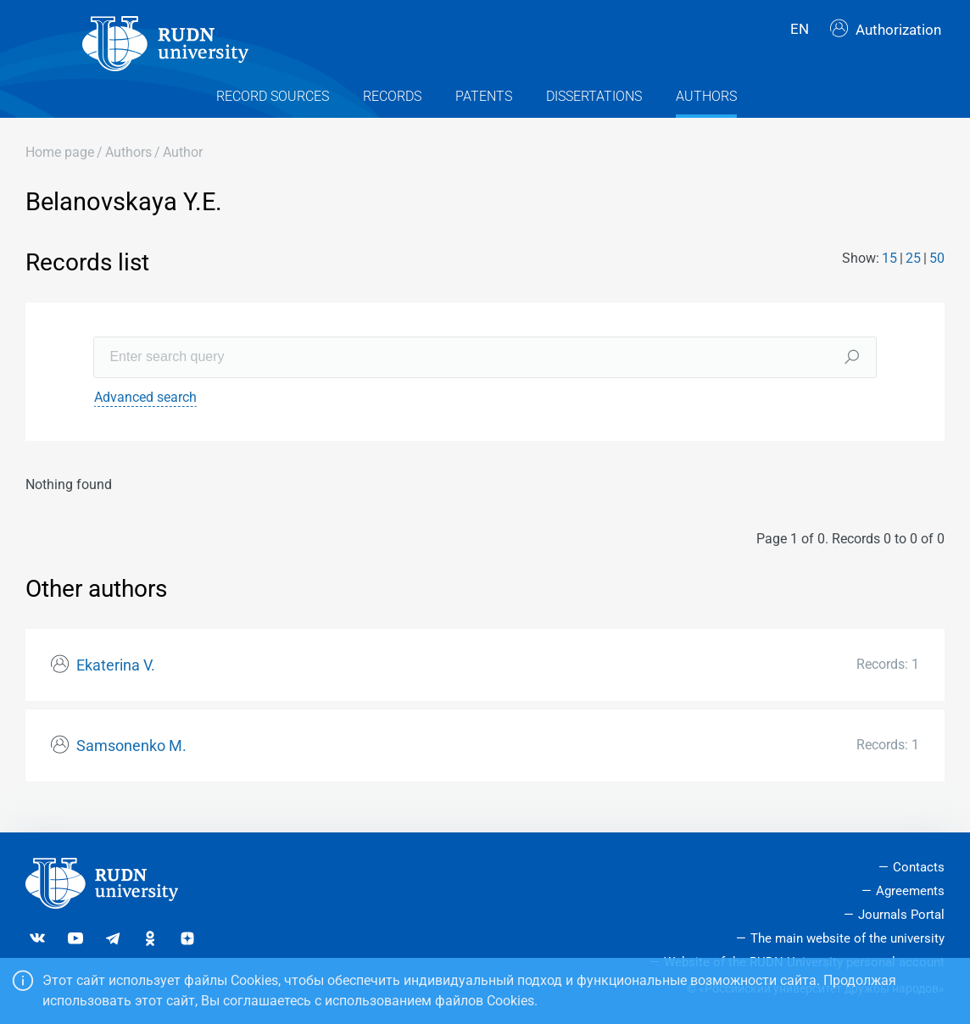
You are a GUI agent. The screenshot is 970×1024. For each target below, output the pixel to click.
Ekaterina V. (115, 683)
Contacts (919, 868)
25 (913, 277)
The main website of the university (847, 938)
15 (889, 277)
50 (937, 277)
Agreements (910, 891)
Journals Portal (901, 914)
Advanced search (145, 415)
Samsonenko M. (131, 763)
